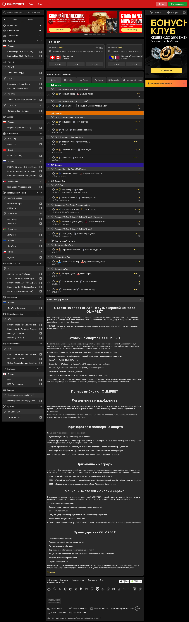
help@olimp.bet (55, 608)
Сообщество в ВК (77, 612)
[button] (4, 19)
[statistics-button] (97, 47)
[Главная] (13, 4)
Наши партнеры (78, 580)
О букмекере (52, 580)
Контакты (64, 580)
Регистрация (177, 4)
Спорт (41, 4)
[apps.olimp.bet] (124, 581)
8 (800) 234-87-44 (56, 612)
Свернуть (51, 572)
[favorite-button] (94, 47)
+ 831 (101, 47)
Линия (30, 19)
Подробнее (166, 70)
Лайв (31, 4)
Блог (102, 580)
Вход (161, 4)
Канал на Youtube (99, 608)
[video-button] (139, 97)
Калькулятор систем (55, 582)
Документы (92, 580)
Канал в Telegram (78, 608)
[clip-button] (48, 95)
